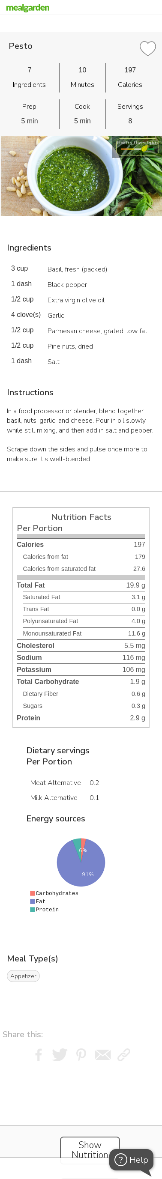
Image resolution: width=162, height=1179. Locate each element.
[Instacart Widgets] (81, 1118)
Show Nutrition (90, 1150)
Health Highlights (138, 143)
